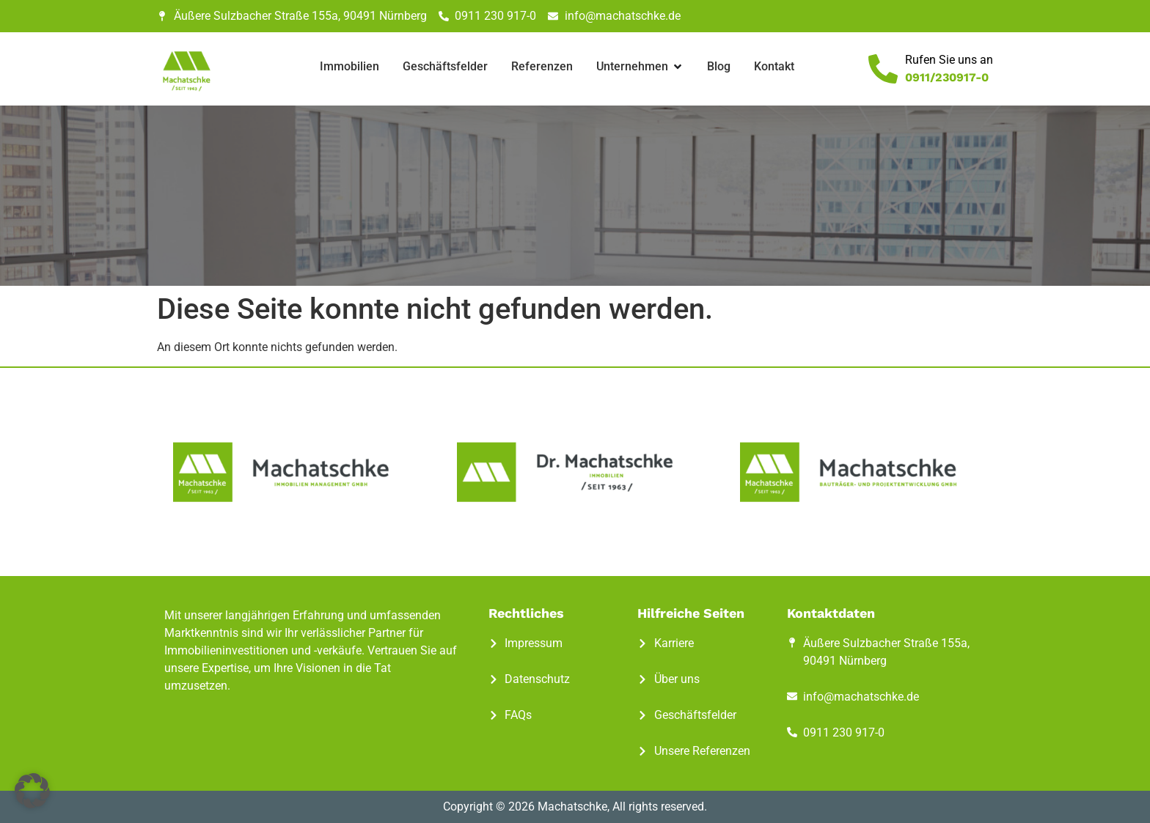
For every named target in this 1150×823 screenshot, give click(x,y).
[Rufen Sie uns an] (883, 69)
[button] (32, 791)
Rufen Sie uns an (949, 60)
